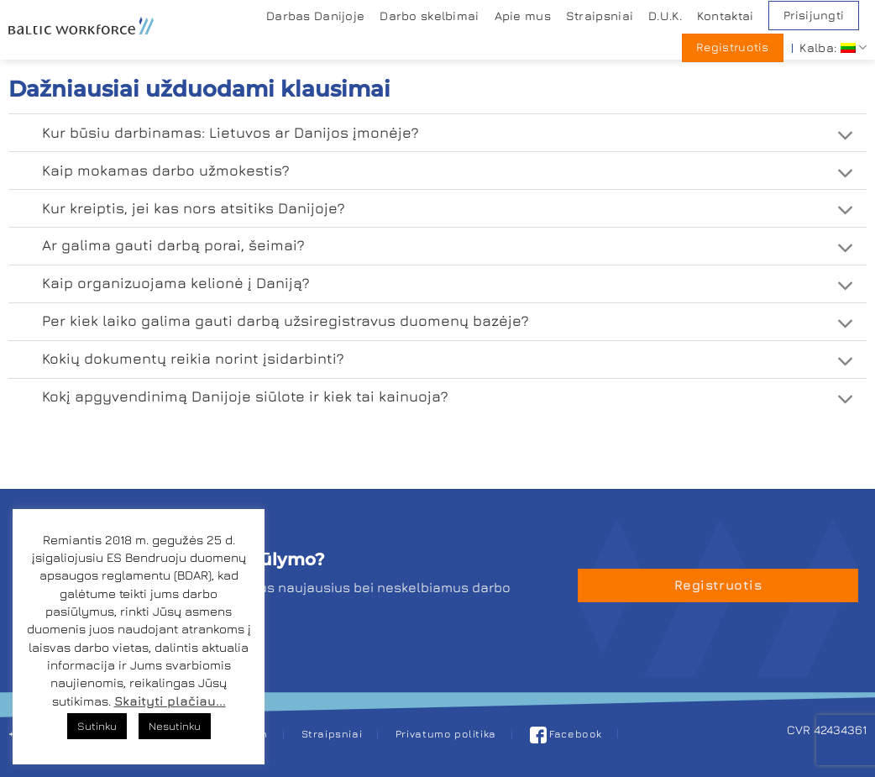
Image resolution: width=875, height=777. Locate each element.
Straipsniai (599, 15)
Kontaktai (725, 15)
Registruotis (732, 47)
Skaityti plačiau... (170, 701)
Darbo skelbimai (429, 15)
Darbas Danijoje (315, 15)
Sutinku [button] (97, 725)
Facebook (566, 733)
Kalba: (833, 47)
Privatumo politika (446, 733)
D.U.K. (665, 15)
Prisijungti (813, 15)
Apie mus (523, 15)
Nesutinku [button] (175, 725)
